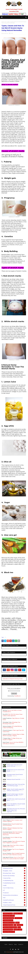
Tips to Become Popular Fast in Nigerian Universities (14, 842)
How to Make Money (14, 887)
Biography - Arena (14, 870)
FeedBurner (17, 696)
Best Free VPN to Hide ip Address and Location (13, 846)
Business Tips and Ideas (14, 875)
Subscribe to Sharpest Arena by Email (12, 678)
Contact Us (20, 944)
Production (14, 892)
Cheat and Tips (14, 878)
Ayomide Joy (5, 33)
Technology (13, 9)
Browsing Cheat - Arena (14, 873)
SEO (17, 11)
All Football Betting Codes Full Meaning (12, 727)
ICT (5, 637)
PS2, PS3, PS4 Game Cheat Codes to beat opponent (12, 715)
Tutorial (20, 9)
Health (14, 885)
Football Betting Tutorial (14, 883)
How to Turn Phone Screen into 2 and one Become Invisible (13, 858)
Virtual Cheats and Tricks (14, 905)
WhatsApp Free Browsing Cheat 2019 (11, 723)
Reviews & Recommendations (14, 895)
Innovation (12, 11)
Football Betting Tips (14, 880)
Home (7, 9)
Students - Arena (14, 902)
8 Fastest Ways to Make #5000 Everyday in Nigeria (13, 735)
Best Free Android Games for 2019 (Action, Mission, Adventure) (12, 833)
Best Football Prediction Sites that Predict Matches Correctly (14, 854)
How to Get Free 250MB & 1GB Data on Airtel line (13, 743)
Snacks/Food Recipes (14, 900)
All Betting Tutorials (14, 868)
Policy (15, 944)
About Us (11, 944)
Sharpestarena (9, 952)
